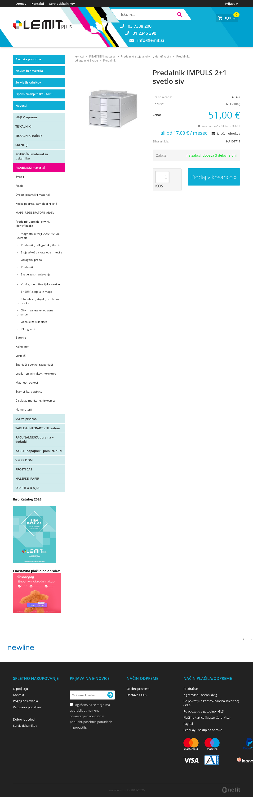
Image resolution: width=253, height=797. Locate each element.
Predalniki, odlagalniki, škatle (40, 245)
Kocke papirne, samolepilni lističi (37, 204)
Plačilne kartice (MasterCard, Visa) (207, 717)
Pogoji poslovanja (25, 701)
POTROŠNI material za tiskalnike (31, 156)
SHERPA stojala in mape (36, 292)
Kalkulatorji (23, 347)
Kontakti (37, 3)
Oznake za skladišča (34, 322)
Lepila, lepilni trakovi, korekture (36, 374)
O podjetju (20, 688)
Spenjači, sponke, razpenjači (34, 365)
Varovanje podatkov (27, 707)
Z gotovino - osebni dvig (200, 695)
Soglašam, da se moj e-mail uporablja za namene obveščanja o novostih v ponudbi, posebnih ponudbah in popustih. (91, 716)
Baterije (21, 338)
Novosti (21, 105)
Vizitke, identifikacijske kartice (40, 284)
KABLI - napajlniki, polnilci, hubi (38, 451)
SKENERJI (21, 145)
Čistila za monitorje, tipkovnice (36, 400)
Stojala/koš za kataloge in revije (41, 252)
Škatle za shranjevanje (35, 274)
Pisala (19, 186)
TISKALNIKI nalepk (28, 135)
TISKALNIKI (23, 126)
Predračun (190, 688)
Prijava (231, 3)
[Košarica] (227, 18)
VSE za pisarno (26, 419)
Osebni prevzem (138, 688)
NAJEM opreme (26, 117)
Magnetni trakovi (27, 383)
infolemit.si (150, 40)
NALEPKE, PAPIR (27, 478)
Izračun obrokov (228, 133)
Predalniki (27, 267)
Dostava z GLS (136, 695)
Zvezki (20, 177)
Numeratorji (24, 409)
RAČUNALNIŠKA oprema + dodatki (34, 439)
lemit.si (79, 56)
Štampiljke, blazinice (29, 392)
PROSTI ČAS (23, 469)
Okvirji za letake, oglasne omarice (35, 312)
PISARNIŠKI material (30, 167)
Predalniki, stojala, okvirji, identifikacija (33, 224)
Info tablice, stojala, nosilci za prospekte (38, 301)
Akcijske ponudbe (28, 59)
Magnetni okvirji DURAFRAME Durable (38, 236)
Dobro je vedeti (24, 719)
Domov (21, 3)
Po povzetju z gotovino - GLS (203, 711)
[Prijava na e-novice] (110, 695)
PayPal (188, 724)
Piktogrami (28, 329)
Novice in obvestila (29, 71)
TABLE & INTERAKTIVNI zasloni (37, 428)
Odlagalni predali (32, 260)
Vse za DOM (24, 460)
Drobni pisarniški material (33, 195)
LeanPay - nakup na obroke (202, 730)
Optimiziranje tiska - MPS (33, 94)
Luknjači (21, 356)
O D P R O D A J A (27, 488)
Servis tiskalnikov (62, 3)
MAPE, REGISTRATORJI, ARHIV (35, 213)
